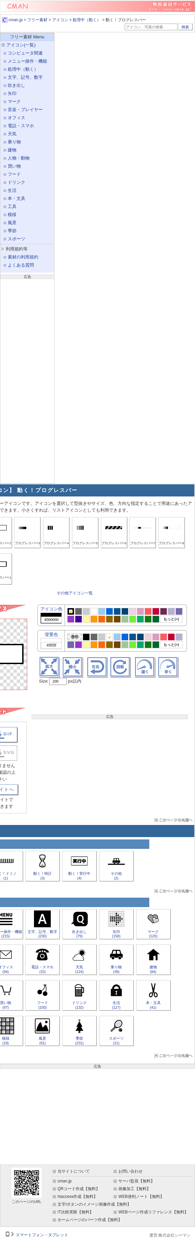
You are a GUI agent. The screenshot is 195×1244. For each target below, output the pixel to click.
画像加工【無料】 (134, 1188)
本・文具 (16, 198)
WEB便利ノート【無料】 (141, 1196)
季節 (12, 230)
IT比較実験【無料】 (75, 1212)
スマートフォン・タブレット (42, 1235)
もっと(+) (171, 619)
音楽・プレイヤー (25, 109)
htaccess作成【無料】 (77, 1196)
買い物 (14, 166)
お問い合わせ (130, 1171)
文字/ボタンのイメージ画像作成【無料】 (94, 1204)
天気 (12, 133)
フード (14, 174)
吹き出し (16, 85)
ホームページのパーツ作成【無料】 (89, 1219)
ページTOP (173, 820)
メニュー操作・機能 (27, 61)
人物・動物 (19, 158)
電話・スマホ (21, 125)
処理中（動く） (87, 20)
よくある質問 (21, 265)
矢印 (12, 93)
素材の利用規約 (23, 257)
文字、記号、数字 (25, 77)
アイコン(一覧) (21, 44)
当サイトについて (73, 1171)
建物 (12, 149)
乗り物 (14, 141)
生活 (12, 190)
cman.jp (12, 20)
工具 (12, 206)
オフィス (16, 117)
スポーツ (16, 238)
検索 (185, 27)
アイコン (60, 20)
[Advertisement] (27, 380)
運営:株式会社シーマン (170, 1235)
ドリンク (16, 182)
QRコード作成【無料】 (78, 1188)
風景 (12, 222)
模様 (12, 214)
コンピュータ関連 (25, 53)
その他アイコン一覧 (74, 593)
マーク (14, 101)
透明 (74, 637)
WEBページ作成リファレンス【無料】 (153, 1212)
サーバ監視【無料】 (136, 1181)
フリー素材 (37, 20)
